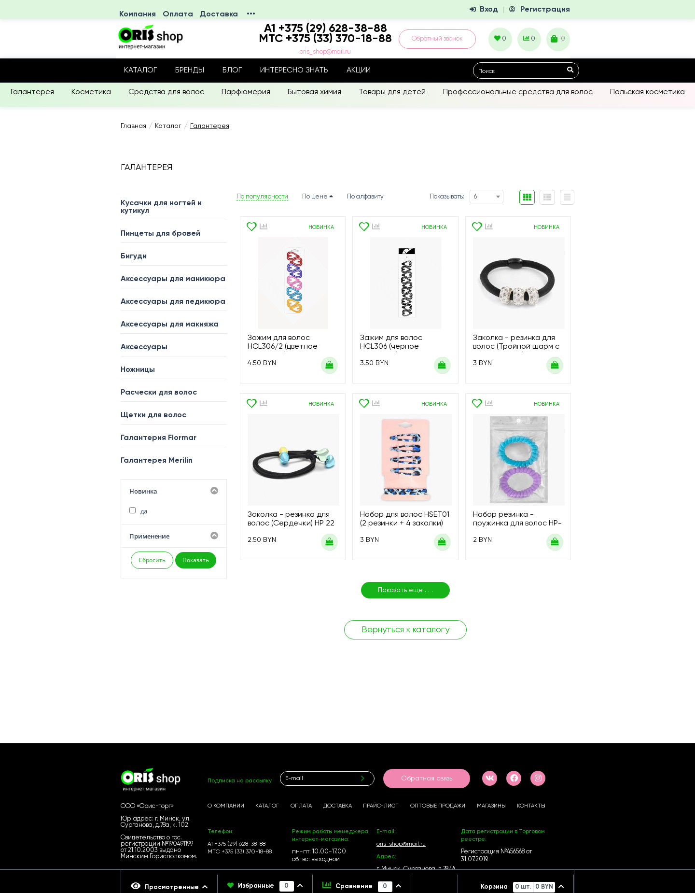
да (138, 511)
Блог (232, 70)
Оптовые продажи (437, 806)
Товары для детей (392, 92)
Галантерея (32, 92)
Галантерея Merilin (157, 461)
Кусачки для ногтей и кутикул (161, 207)
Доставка (219, 14)
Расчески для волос (159, 393)
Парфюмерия (246, 92)
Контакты (531, 806)
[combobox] (486, 196)
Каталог (140, 70)
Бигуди (134, 256)
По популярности (262, 197)
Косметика (91, 92)
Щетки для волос (153, 415)
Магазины (491, 806)
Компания (137, 14)
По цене (317, 197)
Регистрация (545, 10)
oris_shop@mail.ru (325, 52)
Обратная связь (426, 778)
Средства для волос (166, 92)
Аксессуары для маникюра (173, 279)
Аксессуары (144, 347)
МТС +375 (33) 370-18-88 (325, 38)
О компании (226, 806)
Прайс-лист (381, 806)
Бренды (189, 70)
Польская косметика (647, 92)
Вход (489, 10)
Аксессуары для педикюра (173, 302)
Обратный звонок (437, 39)
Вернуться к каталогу (405, 629)
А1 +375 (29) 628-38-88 (236, 844)
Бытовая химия (314, 92)
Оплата (178, 14)
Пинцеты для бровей (160, 234)
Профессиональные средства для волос (518, 92)
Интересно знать (294, 70)
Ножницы (138, 370)
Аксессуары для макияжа (170, 324)
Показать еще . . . (405, 590)
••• (251, 14)
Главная (133, 126)
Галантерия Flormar (158, 438)
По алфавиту (365, 197)
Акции (359, 70)
